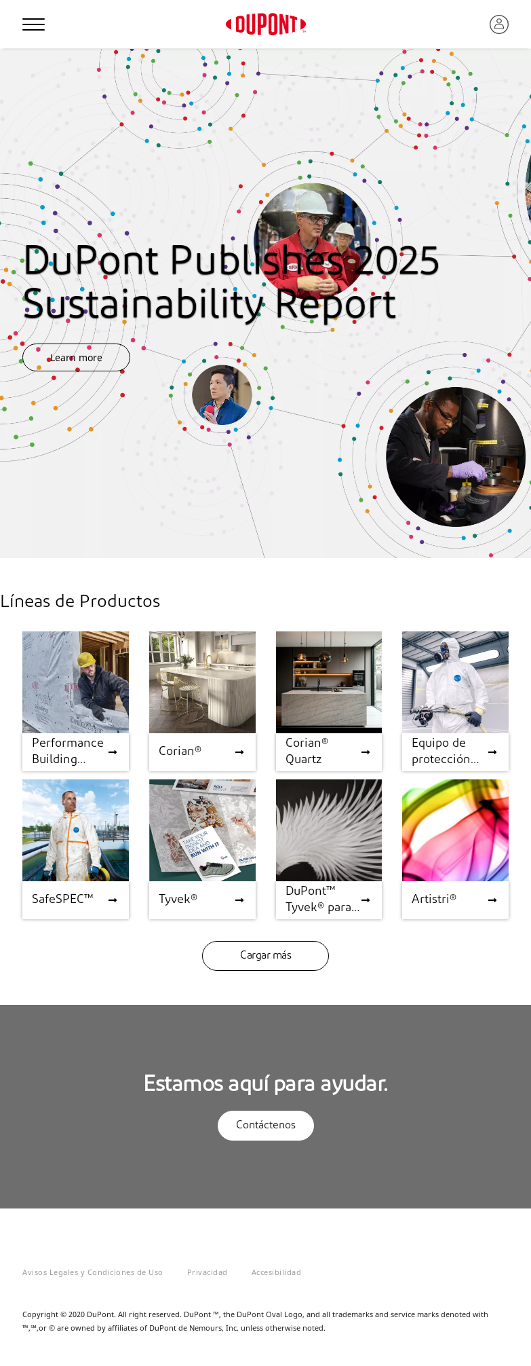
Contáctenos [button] (266, 1125)
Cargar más (265, 955)
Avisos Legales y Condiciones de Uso (92, 1272)
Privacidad (207, 1272)
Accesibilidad (277, 1272)
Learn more (76, 357)
